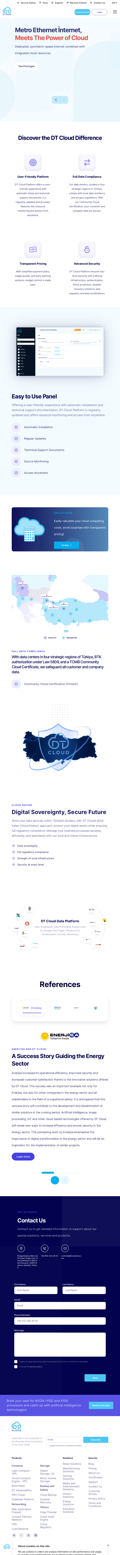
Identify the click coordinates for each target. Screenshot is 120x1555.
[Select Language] (114, 2)
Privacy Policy (96, 1498)
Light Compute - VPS (21, 1472)
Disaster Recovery (45, 1501)
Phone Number (22, 1315)
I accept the (30, 1366)
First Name (20, 1284)
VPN (14, 1524)
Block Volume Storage (48, 1480)
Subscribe (95, 1440)
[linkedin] (14, 1535)
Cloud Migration (45, 1526)
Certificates (95, 1477)
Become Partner (77, 2)
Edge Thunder (48, 1512)
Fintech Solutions (68, 1495)
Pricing (92, 1468)
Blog (91, 1463)
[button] (55, 1180)
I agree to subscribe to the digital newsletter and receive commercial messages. (53, 1361)
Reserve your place (101, 1405)
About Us (94, 1472)
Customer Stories (94, 1493)
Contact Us (97, 2)
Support (57, 2)
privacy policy (36, 1366)
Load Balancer (20, 1528)
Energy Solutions (68, 1503)
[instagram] (35, 1535)
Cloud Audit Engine (47, 1518)
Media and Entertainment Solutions (71, 1486)
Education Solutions (69, 1510)
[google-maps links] (27, 1257)
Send (95, 1378)
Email (17, 1299)
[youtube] (21, 1535)
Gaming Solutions (68, 1477)
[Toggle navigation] (114, 12)
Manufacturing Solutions (71, 1470)
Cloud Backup (48, 1494)
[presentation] (38, 1379)
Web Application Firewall (21, 1511)
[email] (71, 1257)
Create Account (82, 12)
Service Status (26, 2)
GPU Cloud (18, 1494)
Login (99, 12)
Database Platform (23, 1499)
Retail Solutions (72, 1463)
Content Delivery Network (22, 1518)
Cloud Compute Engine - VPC (21, 1480)
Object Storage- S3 (47, 1472)
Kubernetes (18, 1485)
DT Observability (22, 1490)
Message (19, 1330)
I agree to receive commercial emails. (65, 1445)
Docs (43, 2)
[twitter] (28, 1535)
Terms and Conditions (94, 1505)
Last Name (68, 1284)
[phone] (49, 1257)
